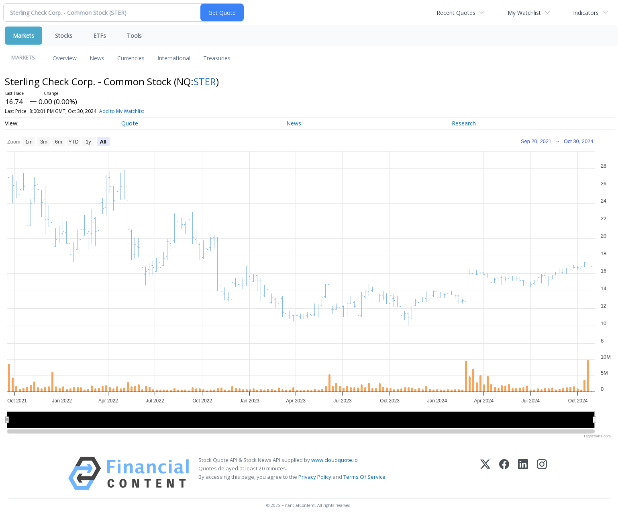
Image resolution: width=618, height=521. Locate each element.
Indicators (586, 12)
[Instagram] (542, 473)
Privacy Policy (314, 476)
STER (205, 81)
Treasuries (216, 58)
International (173, 58)
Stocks (63, 35)
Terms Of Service (364, 476)
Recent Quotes (455, 12)
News (97, 58)
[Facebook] (504, 473)
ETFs (99, 35)
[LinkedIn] (523, 473)
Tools (134, 35)
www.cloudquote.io (334, 460)
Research (464, 123)
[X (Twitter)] (485, 473)
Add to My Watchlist (136, 111)
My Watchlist (524, 12)
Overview (65, 58)
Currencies (131, 58)
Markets (23, 35)
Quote (129, 123)
